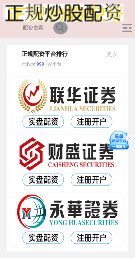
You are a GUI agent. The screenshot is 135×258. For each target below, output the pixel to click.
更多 (115, 54)
